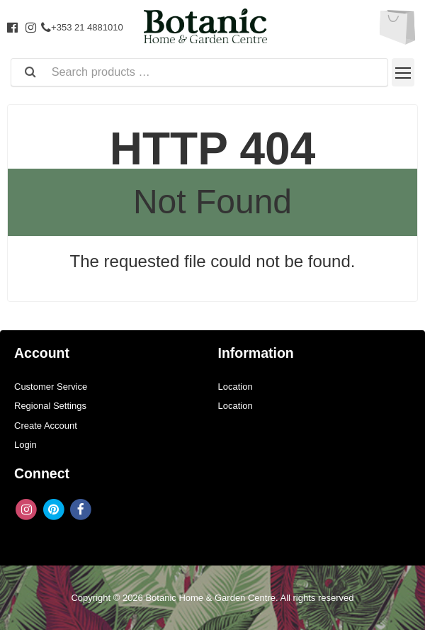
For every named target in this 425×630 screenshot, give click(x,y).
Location (235, 386)
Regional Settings (50, 405)
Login (25, 444)
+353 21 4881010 (82, 27)
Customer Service (50, 386)
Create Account (45, 425)
